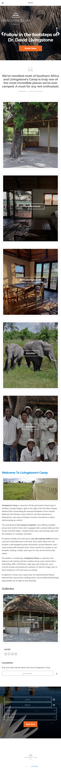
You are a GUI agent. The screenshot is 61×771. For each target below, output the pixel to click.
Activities (30, 353)
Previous (3, 33)
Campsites (30, 133)
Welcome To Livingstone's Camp (25, 472)
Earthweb (34, 766)
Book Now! (30, 724)
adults (9, 711)
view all (30, 619)
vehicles (10, 717)
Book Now (30, 48)
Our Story (30, 427)
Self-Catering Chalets (30, 280)
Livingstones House (30, 206)
